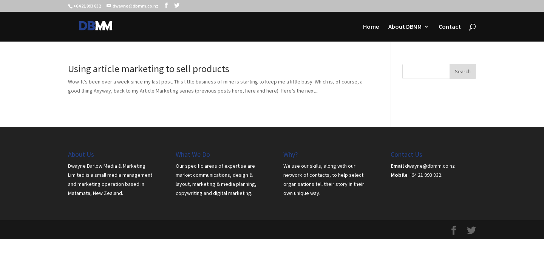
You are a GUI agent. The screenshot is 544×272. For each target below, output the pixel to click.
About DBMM (405, 27)
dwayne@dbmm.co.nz (430, 165)
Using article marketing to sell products (148, 68)
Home (371, 27)
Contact (450, 27)
